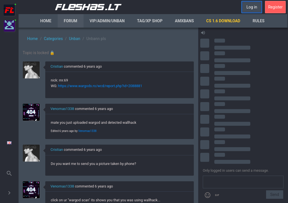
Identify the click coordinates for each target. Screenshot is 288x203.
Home (45, 21)
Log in (251, 7)
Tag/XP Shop (150, 21)
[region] (108, 115)
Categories (53, 38)
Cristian (57, 66)
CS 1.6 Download (223, 21)
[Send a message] (243, 182)
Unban (74, 38)
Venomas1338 (62, 109)
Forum (70, 21)
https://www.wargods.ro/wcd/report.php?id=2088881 (100, 86)
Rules (258, 21)
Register (275, 7)
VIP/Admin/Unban (107, 21)
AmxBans (184, 21)
